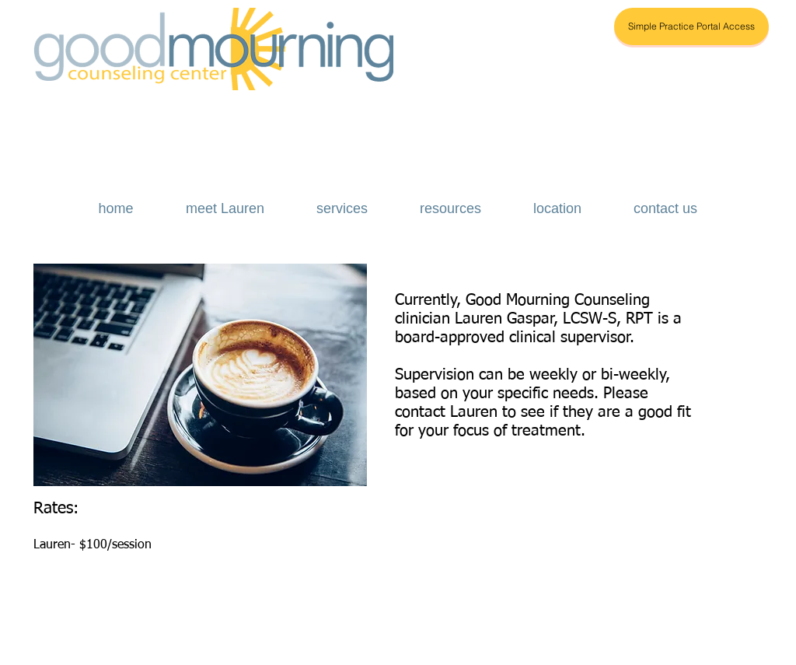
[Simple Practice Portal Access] (691, 26)
